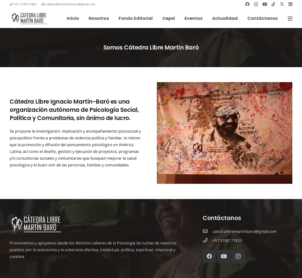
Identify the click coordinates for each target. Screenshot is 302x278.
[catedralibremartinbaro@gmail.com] (207, 231)
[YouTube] (264, 4)
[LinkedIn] (290, 4)
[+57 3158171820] (207, 240)
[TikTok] (273, 4)
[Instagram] (256, 4)
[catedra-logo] (29, 18)
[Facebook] (247, 4)
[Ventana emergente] (290, 18)
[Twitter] (282, 4)
